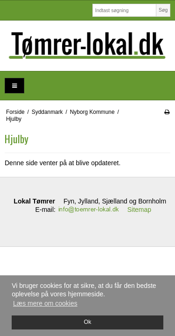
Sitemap (139, 209)
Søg (163, 10)
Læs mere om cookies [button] (45, 303)
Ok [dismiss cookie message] (87, 322)
